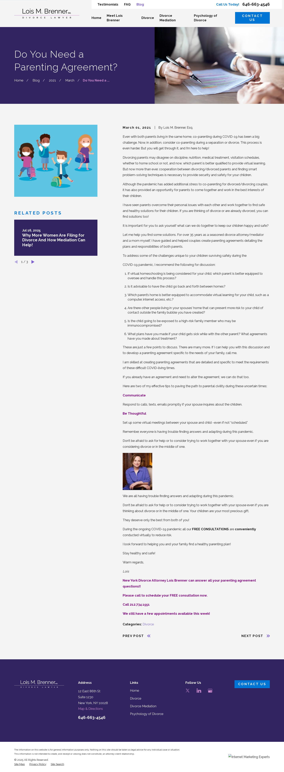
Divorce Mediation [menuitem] (168, 18)
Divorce (148, 624)
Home (134, 690)
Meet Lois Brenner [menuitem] (115, 18)
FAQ (127, 4)
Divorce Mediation (143, 706)
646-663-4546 (256, 4)
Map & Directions (90, 709)
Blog (140, 4)
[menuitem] (19, 764)
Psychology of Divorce (146, 714)
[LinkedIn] (199, 690)
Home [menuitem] (96, 18)
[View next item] (33, 262)
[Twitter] (187, 690)
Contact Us (252, 18)
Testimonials (107, 4)
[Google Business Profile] (210, 690)
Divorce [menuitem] (147, 18)
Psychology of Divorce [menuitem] (205, 18)
